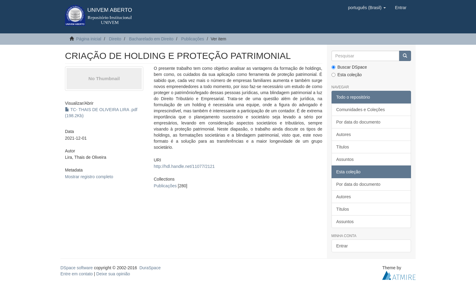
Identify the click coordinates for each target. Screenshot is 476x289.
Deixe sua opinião (113, 273)
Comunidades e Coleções (360, 109)
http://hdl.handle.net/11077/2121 (184, 166)
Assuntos (345, 159)
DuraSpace (150, 267)
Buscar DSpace (349, 67)
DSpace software (76, 267)
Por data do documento (358, 122)
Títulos (342, 146)
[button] (366, 7)
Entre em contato (76, 273)
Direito (115, 38)
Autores (343, 134)
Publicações (192, 38)
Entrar (342, 245)
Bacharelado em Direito (151, 38)
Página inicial (88, 38)
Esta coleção (347, 74)
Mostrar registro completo (89, 176)
